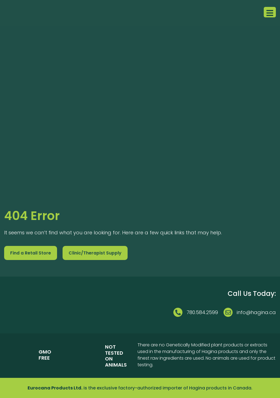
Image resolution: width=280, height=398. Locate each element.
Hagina (197, 388)
